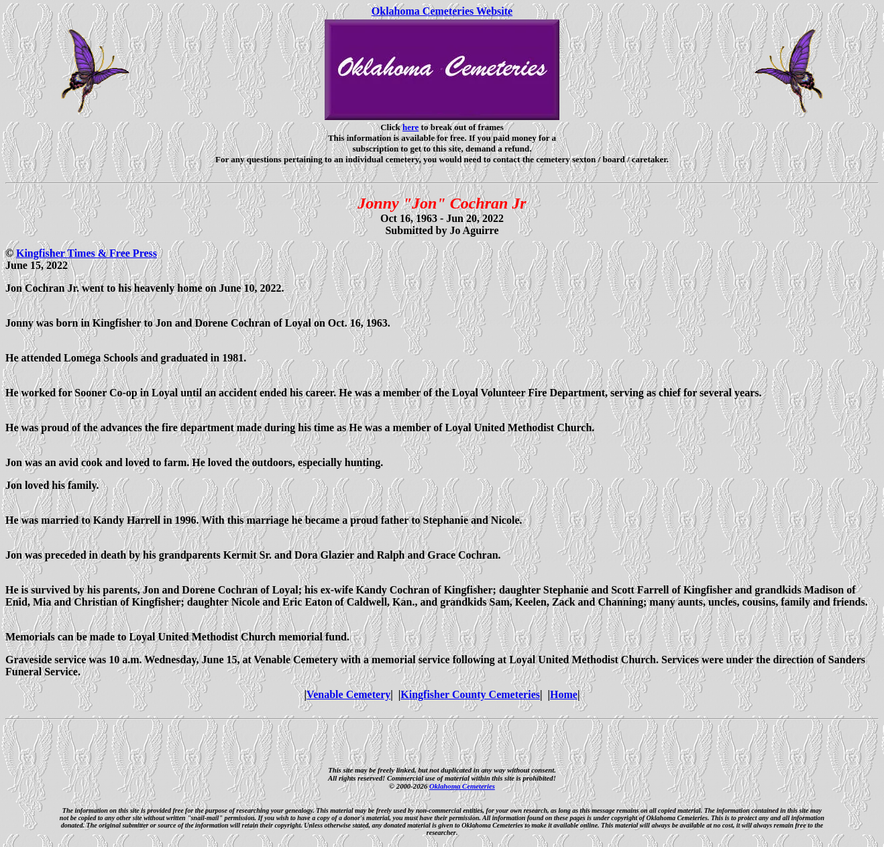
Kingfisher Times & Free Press (86, 253)
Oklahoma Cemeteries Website (442, 11)
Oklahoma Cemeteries (462, 786)
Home (563, 694)
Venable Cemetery (348, 694)
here (410, 127)
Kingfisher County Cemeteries (470, 694)
